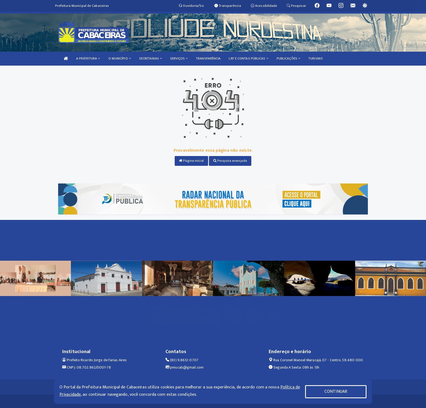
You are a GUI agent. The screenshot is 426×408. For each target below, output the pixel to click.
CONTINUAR (335, 391)
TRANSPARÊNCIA (208, 58)
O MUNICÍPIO (119, 58)
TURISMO (315, 58)
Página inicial (191, 161)
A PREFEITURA (88, 58)
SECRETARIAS (150, 58)
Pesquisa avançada (230, 161)
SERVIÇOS (179, 58)
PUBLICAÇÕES (288, 58)
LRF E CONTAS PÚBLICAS (248, 58)
